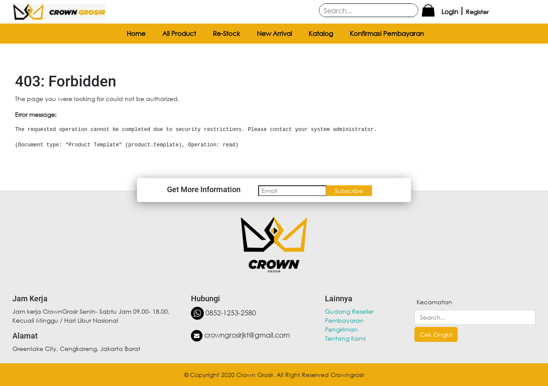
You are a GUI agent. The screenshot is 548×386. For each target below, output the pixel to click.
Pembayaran (344, 320)
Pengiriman (341, 329)
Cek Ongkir (436, 334)
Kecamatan (434, 302)
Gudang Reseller (349, 311)
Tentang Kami (345, 338)
